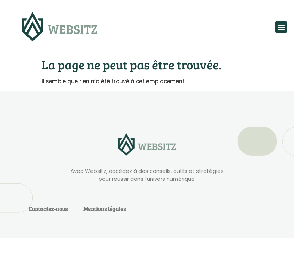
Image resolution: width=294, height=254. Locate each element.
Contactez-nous (48, 208)
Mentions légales (104, 208)
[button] (281, 27)
